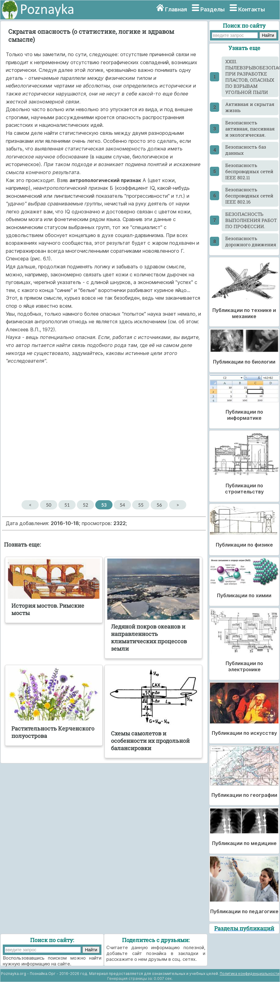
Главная (176, 9)
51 (67, 505)
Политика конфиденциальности (249, 973)
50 (48, 505)
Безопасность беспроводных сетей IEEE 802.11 (249, 171)
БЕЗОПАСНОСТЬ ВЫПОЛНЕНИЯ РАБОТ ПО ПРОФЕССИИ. (251, 220)
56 (159, 505)
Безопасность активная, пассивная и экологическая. (250, 128)
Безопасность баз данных (245, 150)
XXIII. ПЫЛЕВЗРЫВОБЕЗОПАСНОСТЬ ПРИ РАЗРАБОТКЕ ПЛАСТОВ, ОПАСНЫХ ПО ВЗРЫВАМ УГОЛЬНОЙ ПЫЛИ (251, 76)
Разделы (212, 9)
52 (85, 505)
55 (141, 505)
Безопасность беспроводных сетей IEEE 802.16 (249, 195)
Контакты (251, 9)
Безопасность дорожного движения (250, 241)
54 (122, 505)
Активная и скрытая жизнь (249, 107)
